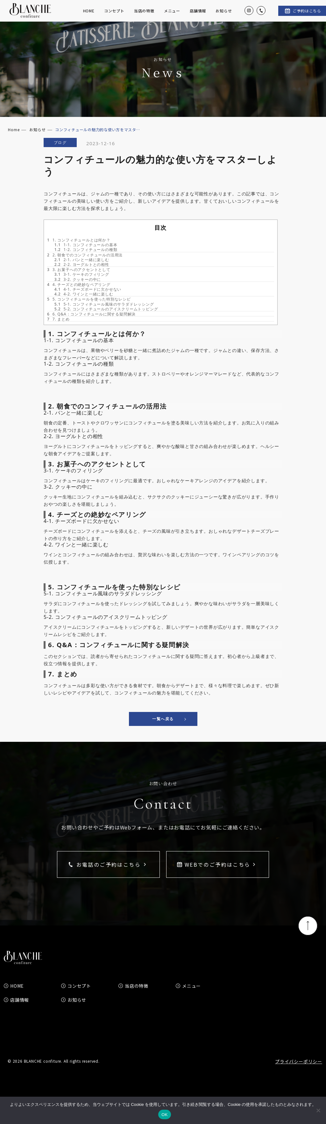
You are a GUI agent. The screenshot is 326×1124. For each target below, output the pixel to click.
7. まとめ (58, 329)
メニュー (172, 15)
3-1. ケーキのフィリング (81, 284)
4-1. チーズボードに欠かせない (87, 299)
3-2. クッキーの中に (77, 289)
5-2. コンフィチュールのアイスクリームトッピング (106, 319)
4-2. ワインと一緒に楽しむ (83, 304)
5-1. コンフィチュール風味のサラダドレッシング (104, 314)
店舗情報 (198, 15)
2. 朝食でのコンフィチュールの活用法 (85, 264)
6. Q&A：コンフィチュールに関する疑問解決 (91, 324)
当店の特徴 (144, 15)
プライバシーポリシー (298, 1071)
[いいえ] (318, 1110)
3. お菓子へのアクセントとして (78, 279)
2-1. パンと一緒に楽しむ (81, 270)
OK (164, 1114)
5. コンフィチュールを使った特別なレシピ (89, 309)
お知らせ (224, 15)
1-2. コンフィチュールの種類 (85, 259)
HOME (89, 15)
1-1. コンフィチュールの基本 (85, 255)
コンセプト (114, 15)
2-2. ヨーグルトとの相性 (81, 274)
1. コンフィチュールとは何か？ (78, 250)
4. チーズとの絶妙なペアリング (78, 294)
